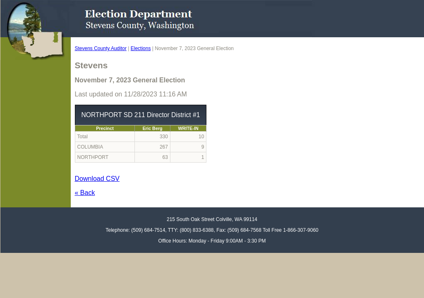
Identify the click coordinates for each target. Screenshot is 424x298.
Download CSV (97, 178)
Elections (141, 48)
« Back (85, 192)
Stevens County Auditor (101, 48)
